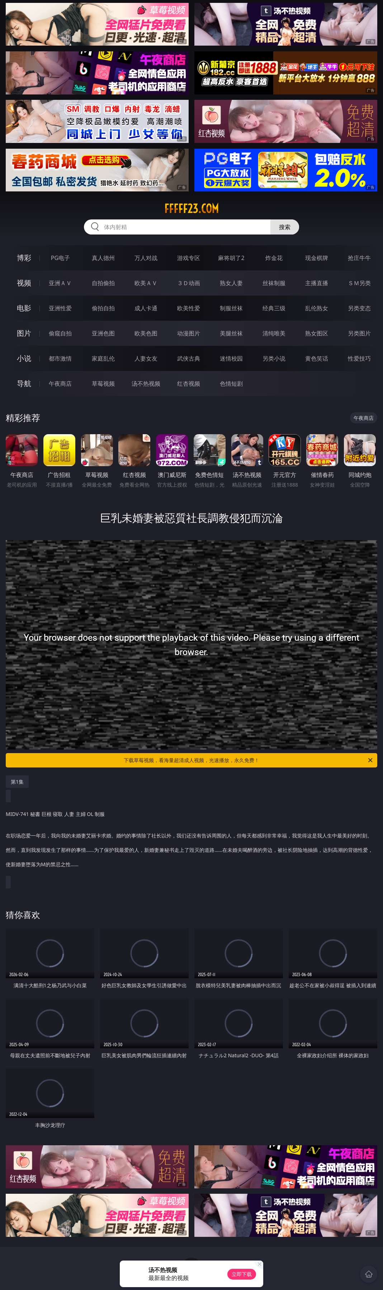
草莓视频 (103, 384)
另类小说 (274, 358)
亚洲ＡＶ (60, 283)
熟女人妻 (231, 283)
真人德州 (103, 258)
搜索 (284, 227)
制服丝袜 (231, 308)
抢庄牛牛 (359, 258)
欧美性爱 (188, 308)
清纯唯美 (274, 333)
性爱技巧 (359, 358)
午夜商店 (60, 384)
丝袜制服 (274, 283)
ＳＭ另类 (359, 283)
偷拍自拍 (103, 308)
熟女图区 (316, 333)
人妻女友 (145, 358)
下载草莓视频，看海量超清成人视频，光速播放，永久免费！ (249, 760)
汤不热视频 (146, 384)
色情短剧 (231, 384)
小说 (24, 358)
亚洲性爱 (60, 308)
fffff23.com (191, 208)
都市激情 (60, 358)
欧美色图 (145, 333)
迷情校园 (231, 358)
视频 (24, 283)
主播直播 (316, 283)
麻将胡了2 (231, 258)
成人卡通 (145, 308)
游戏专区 (188, 258)
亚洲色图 (103, 333)
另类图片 (359, 333)
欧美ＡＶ (145, 283)
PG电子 (60, 258)
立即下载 (242, 1274)
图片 (24, 333)
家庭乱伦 (103, 358)
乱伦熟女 (316, 308)
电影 (24, 308)
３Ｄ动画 (188, 283)
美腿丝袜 (231, 333)
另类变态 (359, 308)
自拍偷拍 (103, 283)
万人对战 (145, 258)
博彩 (24, 258)
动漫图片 (188, 333)
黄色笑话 (316, 358)
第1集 (17, 781)
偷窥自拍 (60, 333)
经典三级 (274, 308)
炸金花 (274, 258)
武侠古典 (188, 358)
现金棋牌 (316, 258)
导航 (24, 383)
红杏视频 (188, 384)
